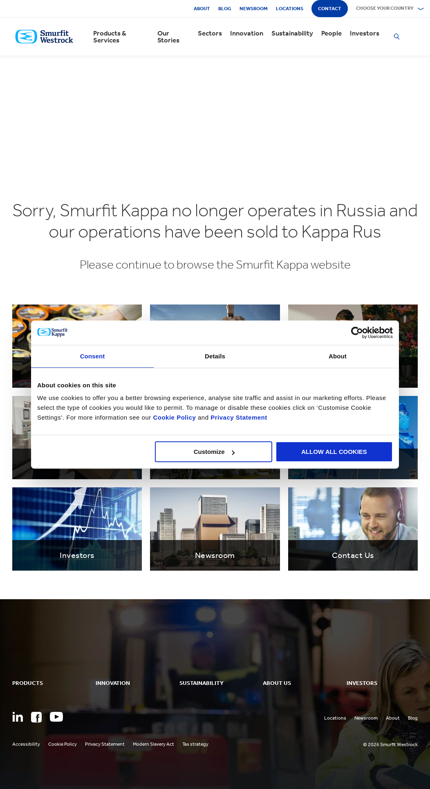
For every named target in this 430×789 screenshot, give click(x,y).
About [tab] (338, 356)
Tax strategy (195, 744)
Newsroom (254, 8)
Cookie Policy (174, 417)
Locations (289, 8)
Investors (364, 33)
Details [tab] (215, 356)
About (202, 8)
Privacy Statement (238, 417)
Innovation (246, 33)
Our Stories (168, 37)
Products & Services (109, 37)
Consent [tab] (92, 356)
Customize (214, 451)
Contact (329, 8)
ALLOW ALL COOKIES (334, 451)
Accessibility (26, 744)
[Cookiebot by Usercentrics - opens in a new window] (357, 333)
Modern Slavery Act (153, 744)
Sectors (210, 33)
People (331, 33)
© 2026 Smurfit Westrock (390, 744)
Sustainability (292, 33)
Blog (224, 8)
